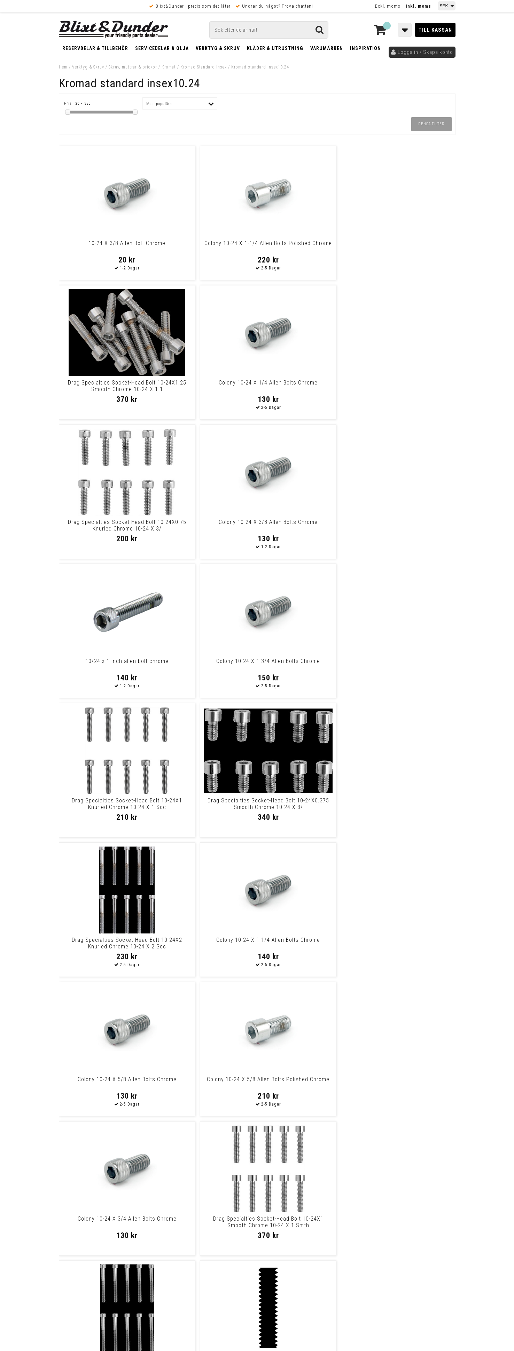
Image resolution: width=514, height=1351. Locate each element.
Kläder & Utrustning (275, 48)
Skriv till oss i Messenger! (346, 1177)
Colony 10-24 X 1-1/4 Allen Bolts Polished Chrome (206, 246)
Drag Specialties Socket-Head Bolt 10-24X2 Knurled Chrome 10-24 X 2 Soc (307, 529)
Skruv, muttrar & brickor (133, 67)
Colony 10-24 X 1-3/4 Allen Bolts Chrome (407, 386)
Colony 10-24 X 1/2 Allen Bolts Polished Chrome (407, 1082)
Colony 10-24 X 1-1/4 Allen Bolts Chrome (407, 525)
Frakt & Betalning (79, 1254)
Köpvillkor (71, 1261)
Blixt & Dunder (411, 1183)
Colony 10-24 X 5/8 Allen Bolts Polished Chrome (207, 664)
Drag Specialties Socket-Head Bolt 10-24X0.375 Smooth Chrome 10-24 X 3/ (207, 529)
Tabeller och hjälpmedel (100, 1176)
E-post (221, 1183)
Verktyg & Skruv (218, 48)
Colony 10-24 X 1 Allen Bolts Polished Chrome (106, 943)
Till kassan (435, 30)
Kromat (169, 67)
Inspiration (365, 48)
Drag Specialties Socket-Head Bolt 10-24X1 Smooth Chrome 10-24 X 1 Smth (407, 668)
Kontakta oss (409, 1191)
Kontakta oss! (179, 1174)
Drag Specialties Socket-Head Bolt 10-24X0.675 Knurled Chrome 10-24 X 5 (307, 946)
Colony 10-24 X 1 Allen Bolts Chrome (207, 943)
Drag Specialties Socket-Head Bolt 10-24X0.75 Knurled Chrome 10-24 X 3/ (106, 389)
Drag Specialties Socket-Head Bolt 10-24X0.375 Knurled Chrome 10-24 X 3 (307, 1086)
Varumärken (326, 48)
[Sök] (268, 30)
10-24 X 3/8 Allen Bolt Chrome (106, 243)
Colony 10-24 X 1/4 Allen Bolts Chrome (407, 246)
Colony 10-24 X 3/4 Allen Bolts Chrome (307, 664)
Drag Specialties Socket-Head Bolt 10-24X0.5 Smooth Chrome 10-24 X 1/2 (407, 807)
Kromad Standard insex (203, 67)
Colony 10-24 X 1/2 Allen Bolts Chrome (307, 803)
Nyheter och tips (100, 1194)
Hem (63, 67)
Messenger (257, 1183)
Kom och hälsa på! (182, 1217)
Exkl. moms (387, 6)
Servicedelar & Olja (162, 48)
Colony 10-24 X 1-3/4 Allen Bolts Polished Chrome (407, 943)
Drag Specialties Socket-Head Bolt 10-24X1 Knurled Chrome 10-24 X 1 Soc (106, 529)
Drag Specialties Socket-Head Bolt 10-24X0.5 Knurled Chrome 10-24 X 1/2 (207, 1086)
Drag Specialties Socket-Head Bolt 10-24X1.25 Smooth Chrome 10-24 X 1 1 (307, 250)
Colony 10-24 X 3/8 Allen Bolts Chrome (207, 386)
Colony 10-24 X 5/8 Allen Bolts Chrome (106, 664)
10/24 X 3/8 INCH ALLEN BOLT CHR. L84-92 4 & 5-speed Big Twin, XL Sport (207, 807)
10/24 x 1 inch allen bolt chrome (307, 382)
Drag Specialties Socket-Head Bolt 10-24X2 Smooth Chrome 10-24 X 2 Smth (106, 807)
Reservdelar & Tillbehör (95, 48)
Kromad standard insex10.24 (260, 67)
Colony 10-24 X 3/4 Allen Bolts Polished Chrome (106, 1082)
